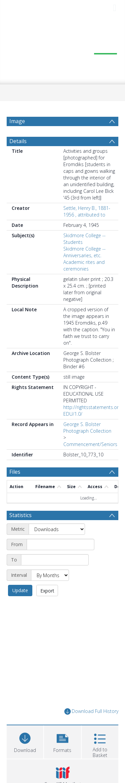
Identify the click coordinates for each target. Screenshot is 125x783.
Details (18, 141)
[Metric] (57, 529)
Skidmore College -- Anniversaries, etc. (84, 252)
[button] (62, 741)
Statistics (20, 515)
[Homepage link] (62, 50)
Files (14, 471)
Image (17, 121)
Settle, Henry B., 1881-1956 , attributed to (86, 211)
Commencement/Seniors (90, 444)
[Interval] (50, 575)
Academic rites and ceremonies (84, 265)
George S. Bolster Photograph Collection (87, 427)
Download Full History (91, 711)
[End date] (55, 559)
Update (20, 590)
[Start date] (60, 544)
